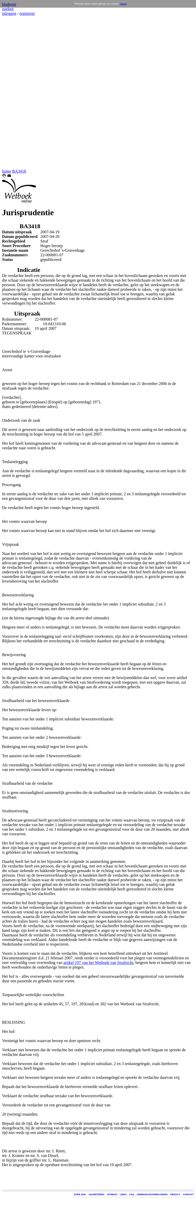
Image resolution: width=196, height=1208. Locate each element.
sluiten (123, 3)
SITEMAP (112, 1194)
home (6, 171)
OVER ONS (80, 1194)
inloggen (9, 13)
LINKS (123, 1194)
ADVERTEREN (96, 1194)
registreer (27, 13)
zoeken (8, 9)
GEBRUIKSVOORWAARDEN (152, 1194)
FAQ (131, 1194)
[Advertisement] (17, 92)
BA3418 (19, 171)
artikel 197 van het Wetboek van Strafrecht (98, 962)
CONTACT (188, 1194)
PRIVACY (175, 1194)
